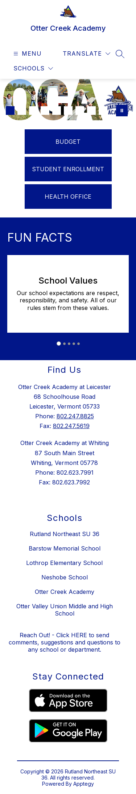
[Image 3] (33, 110)
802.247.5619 (71, 426)
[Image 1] (10, 110)
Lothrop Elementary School (64, 562)
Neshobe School (64, 577)
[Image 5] (56, 110)
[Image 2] (21, 110)
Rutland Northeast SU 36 (64, 534)
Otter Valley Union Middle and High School (64, 610)
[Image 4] (45, 110)
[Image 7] (79, 110)
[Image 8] (91, 110)
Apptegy (83, 784)
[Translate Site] (86, 53)
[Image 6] (68, 110)
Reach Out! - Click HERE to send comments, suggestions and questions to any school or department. (64, 642)
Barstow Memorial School (64, 548)
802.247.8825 (75, 416)
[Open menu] (27, 53)
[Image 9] (103, 110)
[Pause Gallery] (122, 110)
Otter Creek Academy (64, 591)
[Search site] (120, 53)
